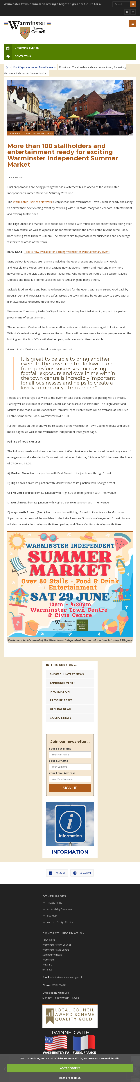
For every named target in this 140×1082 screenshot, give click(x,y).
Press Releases (47, 67)
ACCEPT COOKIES (70, 1068)
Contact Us (17, 56)
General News (60, 709)
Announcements (62, 683)
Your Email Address (62, 773)
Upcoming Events (21, 48)
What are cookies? (70, 1077)
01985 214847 (59, 985)
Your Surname (58, 760)
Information (60, 692)
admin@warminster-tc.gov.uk (66, 977)
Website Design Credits (60, 922)
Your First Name (60, 748)
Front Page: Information (25, 67)
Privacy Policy (54, 902)
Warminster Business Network (32, 202)
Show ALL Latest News (67, 674)
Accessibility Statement (60, 909)
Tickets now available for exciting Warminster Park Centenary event (67, 251)
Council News (60, 718)
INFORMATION (70, 852)
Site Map (52, 915)
